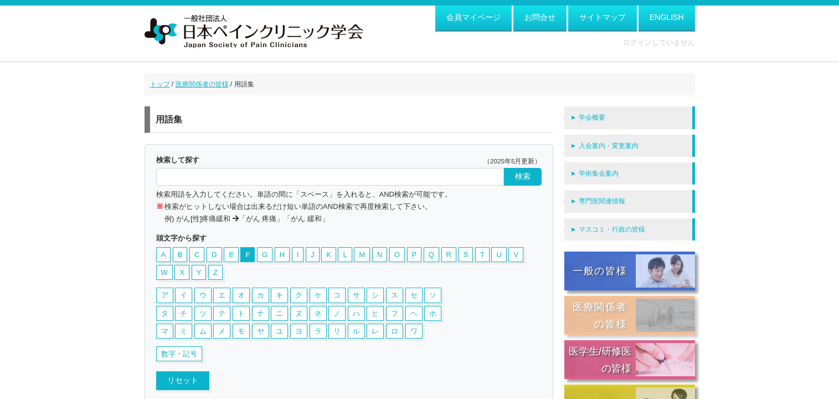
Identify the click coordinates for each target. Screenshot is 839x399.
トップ (160, 84)
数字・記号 (179, 354)
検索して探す (177, 160)
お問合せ (539, 17)
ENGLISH (666, 17)
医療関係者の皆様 (202, 84)
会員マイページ (473, 17)
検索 (523, 176)
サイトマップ (602, 17)
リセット (182, 380)
